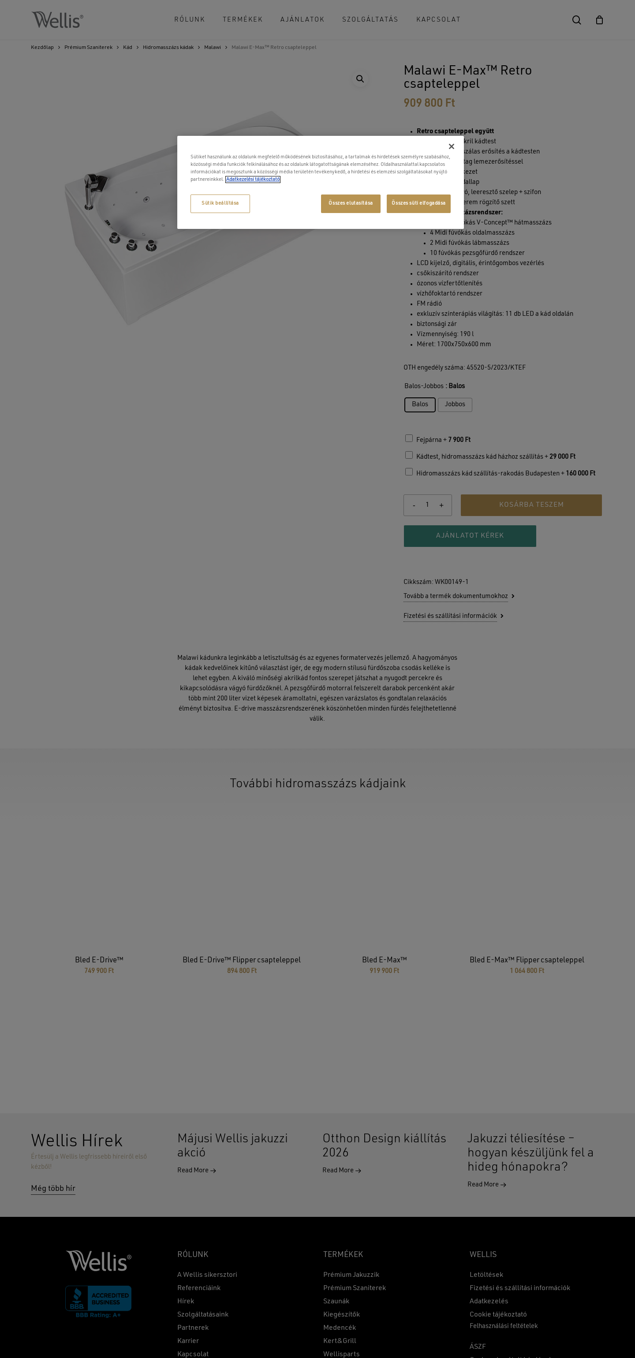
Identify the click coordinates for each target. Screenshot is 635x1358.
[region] (320, 182)
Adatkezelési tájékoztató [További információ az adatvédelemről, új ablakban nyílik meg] (253, 179)
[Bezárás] (451, 146)
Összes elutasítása (351, 203)
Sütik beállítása (220, 203)
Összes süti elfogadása (419, 203)
